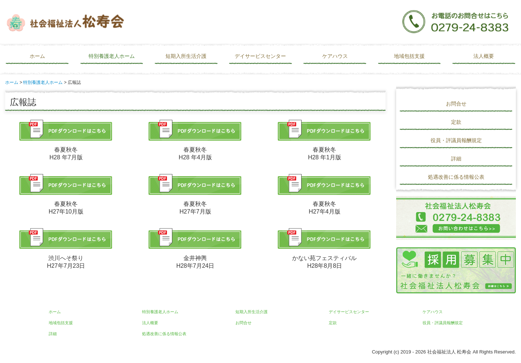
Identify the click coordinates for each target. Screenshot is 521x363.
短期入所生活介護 (185, 56)
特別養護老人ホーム (112, 56)
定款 (456, 122)
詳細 (456, 159)
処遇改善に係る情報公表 (456, 177)
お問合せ (456, 104)
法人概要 (483, 56)
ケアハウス (335, 56)
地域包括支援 (409, 56)
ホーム (37, 56)
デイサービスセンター (260, 56)
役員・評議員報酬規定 (456, 140)
